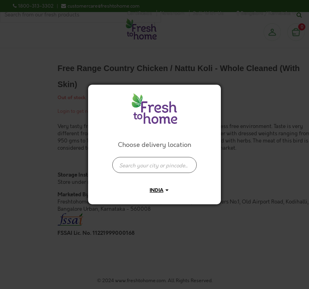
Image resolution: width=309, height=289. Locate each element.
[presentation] (154, 165)
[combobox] (154, 161)
